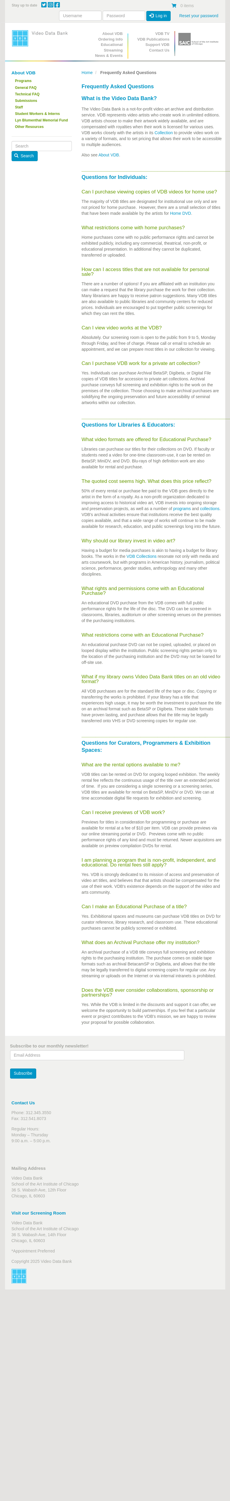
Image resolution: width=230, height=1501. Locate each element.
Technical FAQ (27, 94)
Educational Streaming (112, 47)
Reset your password (198, 15)
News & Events (109, 55)
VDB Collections (141, 556)
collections (209, 508)
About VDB (112, 33)
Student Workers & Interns (37, 114)
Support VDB (157, 44)
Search (24, 155)
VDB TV (162, 33)
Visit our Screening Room (39, 1212)
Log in (158, 15)
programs (181, 508)
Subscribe (23, 1073)
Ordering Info (110, 39)
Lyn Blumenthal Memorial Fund (41, 120)
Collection (164, 132)
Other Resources (29, 127)
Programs (23, 81)
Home (87, 72)
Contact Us (159, 50)
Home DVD (180, 213)
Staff (19, 107)
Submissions (26, 101)
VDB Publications (153, 39)
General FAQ (26, 88)
